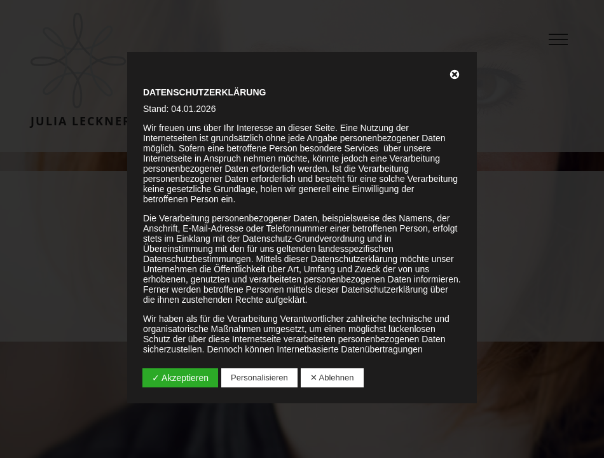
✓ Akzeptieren (180, 378)
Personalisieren (259, 377)
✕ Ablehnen (332, 377)
